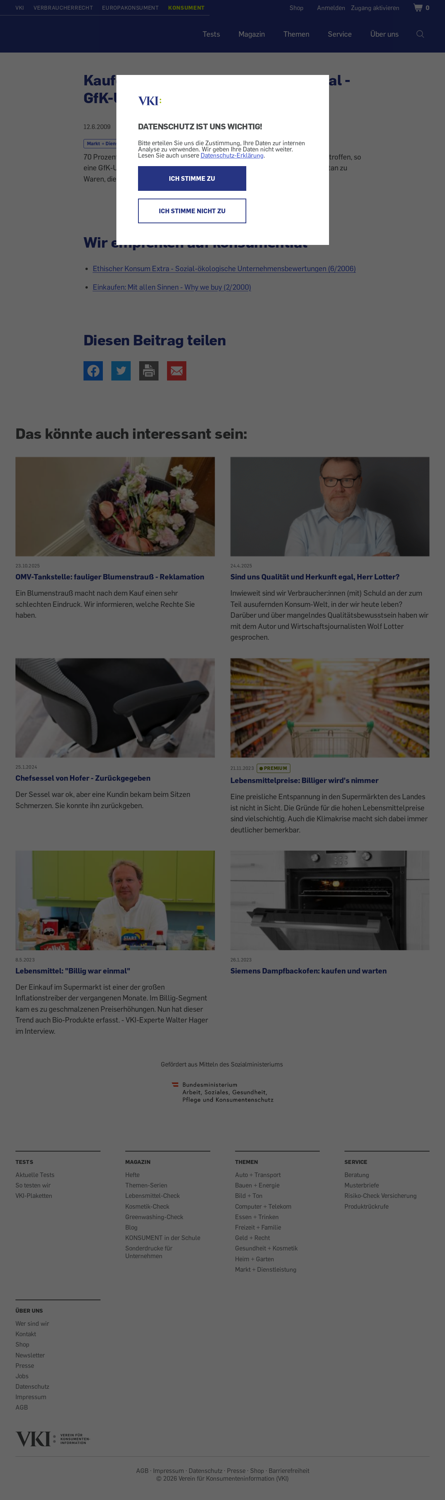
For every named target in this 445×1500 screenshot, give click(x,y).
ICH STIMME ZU (192, 178)
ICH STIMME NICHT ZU (192, 211)
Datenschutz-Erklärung (232, 155)
